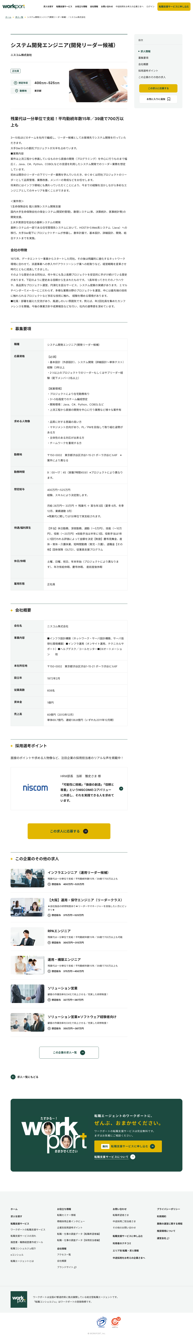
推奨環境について (166, 1230)
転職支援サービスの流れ (23, 1235)
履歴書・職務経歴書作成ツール (27, 1242)
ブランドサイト (66, 1267)
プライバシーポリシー (168, 1209)
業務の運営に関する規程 (169, 1223)
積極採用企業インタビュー (71, 1221)
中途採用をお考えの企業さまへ (129, 1257)
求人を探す (16, 1216)
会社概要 (143, 64)
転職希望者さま (121, 1215)
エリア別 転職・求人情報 (126, 1250)
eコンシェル (17, 1254)
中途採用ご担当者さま (124, 1221)
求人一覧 (19, 17)
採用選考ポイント (148, 70)
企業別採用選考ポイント (70, 1227)
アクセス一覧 (64, 1254)
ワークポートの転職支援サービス (28, 1229)
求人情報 (145, 51)
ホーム (8, 17)
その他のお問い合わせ (124, 1227)
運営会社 (163, 1238)
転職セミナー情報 (66, 1215)
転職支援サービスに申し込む (128, 1236)
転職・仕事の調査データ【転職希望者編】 (79, 1233)
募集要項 (143, 57)
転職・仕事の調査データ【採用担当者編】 (79, 1240)
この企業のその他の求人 (152, 77)
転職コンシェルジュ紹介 (23, 1248)
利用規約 (161, 1216)
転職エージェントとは (22, 1261)
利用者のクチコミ (122, 1243)
